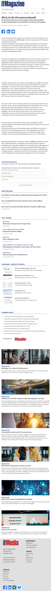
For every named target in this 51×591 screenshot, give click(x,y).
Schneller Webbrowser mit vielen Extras (26, 300)
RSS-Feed (5, 574)
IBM (19, 40)
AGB (27, 555)
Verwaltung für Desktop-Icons (23, 293)
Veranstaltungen (30, 547)
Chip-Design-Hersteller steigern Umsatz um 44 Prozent (20, 321)
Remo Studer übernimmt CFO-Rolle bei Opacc (17, 328)
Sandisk (32, 141)
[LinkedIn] (9, 33)
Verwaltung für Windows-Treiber (23, 285)
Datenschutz (29, 557)
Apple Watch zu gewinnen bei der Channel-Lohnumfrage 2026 (22, 319)
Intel (22, 40)
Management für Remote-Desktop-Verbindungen (28, 270)
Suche (46, 9)
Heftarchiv (6, 578)
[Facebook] (3, 33)
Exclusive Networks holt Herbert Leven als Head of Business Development (25, 331)
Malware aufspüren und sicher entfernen (26, 277)
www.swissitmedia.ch (9, 562)
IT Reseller (29, 562)
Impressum (29, 560)
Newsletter (6, 572)
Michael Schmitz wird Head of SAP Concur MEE (17, 326)
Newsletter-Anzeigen (32, 545)
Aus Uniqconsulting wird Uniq (13, 333)
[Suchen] (43, 9)
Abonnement (29, 553)
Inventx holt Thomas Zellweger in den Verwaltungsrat (19, 316)
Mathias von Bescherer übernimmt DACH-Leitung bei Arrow (21, 323)
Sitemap (5, 576)
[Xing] (15, 589)
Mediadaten (29, 543)
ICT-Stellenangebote (8, 580)
